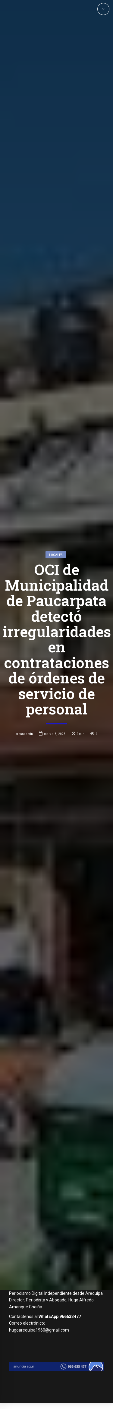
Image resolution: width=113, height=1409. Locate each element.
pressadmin (24, 793)
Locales (55, 614)
